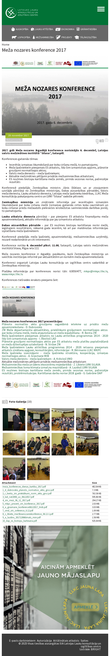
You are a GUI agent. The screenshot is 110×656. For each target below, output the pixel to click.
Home (5, 44)
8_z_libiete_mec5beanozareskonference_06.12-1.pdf (28, 514)
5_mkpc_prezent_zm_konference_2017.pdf (23, 503)
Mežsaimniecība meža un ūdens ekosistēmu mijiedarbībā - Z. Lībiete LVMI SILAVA (51, 364)
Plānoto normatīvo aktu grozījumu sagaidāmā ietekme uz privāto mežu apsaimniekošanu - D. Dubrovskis (55, 325)
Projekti (67, 37)
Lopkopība (24, 37)
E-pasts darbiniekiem (22, 640)
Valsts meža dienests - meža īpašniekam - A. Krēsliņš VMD (37, 359)
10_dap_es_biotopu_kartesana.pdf (20, 520)
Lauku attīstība (44, 29)
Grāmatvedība (89, 29)
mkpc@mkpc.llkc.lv (95, 271)
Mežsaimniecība (45, 37)
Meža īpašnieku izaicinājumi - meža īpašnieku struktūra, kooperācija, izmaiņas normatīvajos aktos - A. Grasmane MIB (55, 354)
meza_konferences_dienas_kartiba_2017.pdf (24, 486)
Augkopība (22, 29)
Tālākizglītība (88, 37)
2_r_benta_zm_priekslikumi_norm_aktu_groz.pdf (27, 493)
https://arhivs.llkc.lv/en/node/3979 (97, 141)
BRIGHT (96, 649)
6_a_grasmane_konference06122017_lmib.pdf (25, 507)
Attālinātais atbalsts (66, 640)
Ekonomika (67, 29)
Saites (84, 640)
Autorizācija (44, 640)
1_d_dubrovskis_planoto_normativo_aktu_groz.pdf (28, 490)
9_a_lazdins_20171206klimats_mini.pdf (22, 517)
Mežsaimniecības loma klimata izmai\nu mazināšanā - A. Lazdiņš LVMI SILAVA (50, 367)
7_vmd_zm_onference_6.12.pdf (18, 510)
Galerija (101, 140)
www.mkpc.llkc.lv (12, 274)
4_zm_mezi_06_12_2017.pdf (16, 500)
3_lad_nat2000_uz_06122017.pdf (18, 496)
